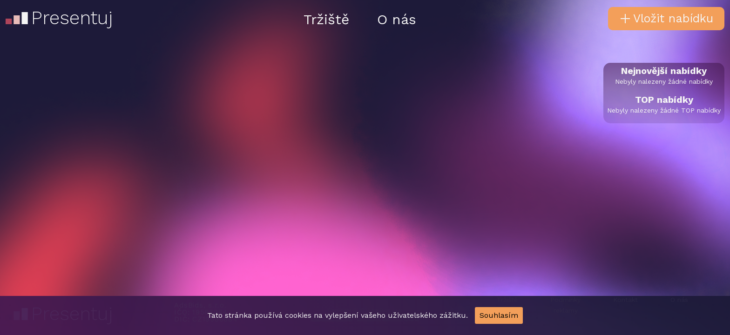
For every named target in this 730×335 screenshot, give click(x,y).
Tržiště (326, 19)
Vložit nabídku (666, 18)
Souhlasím (499, 315)
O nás (396, 19)
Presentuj (58, 13)
